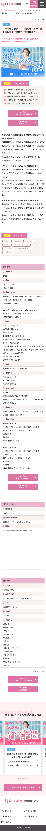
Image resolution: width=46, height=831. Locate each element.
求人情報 (24, 10)
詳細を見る (23, 748)
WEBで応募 (23, 123)
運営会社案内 (6, 816)
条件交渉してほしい (23, 477)
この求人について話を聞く (23, 113)
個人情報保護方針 (31, 816)
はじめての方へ (7, 811)
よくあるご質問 (30, 811)
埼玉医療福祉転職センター (10, 10)
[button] (18, 778)
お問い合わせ (6, 822)
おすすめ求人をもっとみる (23, 787)
